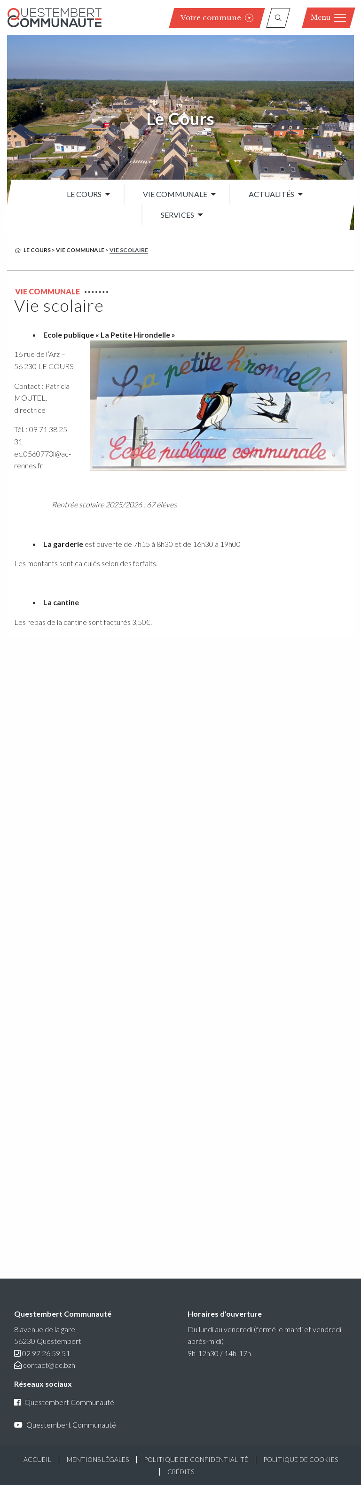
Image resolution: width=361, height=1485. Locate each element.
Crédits (180, 1472)
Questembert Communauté (64, 1402)
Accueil (37, 1459)
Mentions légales (98, 1459)
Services (177, 215)
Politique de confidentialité (196, 1459)
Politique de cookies (301, 1459)
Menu (328, 17)
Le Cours (180, 118)
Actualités (271, 194)
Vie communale (175, 194)
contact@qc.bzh (49, 1364)
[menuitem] (86, 194)
